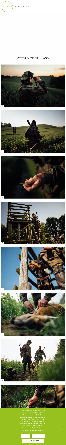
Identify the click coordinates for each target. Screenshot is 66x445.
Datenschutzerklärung (33, 441)
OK (25, 436)
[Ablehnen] (63, 426)
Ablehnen (38, 436)
